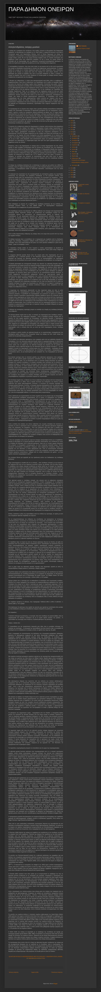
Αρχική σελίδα (34, 972)
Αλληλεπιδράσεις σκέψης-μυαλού (80, 162)
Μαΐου (73, 151)
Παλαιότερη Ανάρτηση (56, 972)
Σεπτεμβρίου (75, 142)
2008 (71, 177)
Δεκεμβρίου (75, 136)
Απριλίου (74, 154)
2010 (71, 172)
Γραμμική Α (81, 230)
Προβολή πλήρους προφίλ (83, 48)
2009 (71, 174)
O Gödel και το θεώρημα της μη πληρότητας (85, 240)
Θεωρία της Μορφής (75, 249)
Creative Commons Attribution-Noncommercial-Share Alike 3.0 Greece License (80, 431)
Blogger (55, 983)
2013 (71, 134)
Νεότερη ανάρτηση (13, 972)
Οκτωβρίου (75, 140)
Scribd (71, 415)
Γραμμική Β (81, 221)
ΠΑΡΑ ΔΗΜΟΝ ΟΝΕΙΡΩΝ (41, 9)
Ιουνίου (74, 149)
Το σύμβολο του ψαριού (84, 203)
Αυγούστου (75, 145)
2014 (71, 132)
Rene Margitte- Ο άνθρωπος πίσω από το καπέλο (85, 213)
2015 (71, 129)
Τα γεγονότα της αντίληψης (78, 160)
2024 (71, 125)
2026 (71, 120)
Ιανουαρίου (75, 165)
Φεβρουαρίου (75, 158)
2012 (71, 168)
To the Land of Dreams (76, 422)
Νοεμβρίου (75, 138)
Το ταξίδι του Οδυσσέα (83, 193)
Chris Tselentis (82, 46)
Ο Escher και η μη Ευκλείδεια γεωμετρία (83, 253)
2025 (71, 123)
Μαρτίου (74, 156)
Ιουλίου (74, 147)
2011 (71, 170)
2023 (71, 127)
